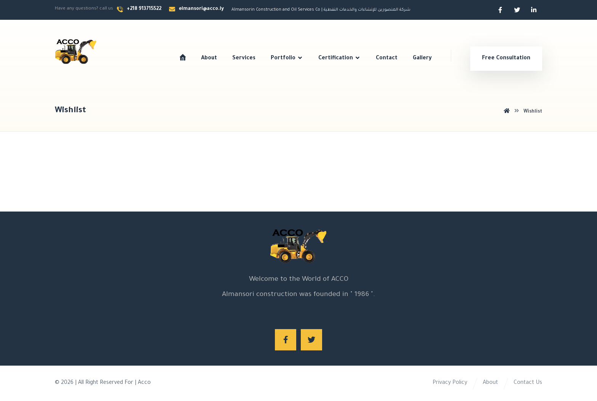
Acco (144, 383)
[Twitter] (517, 10)
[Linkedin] (534, 10)
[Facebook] (500, 10)
